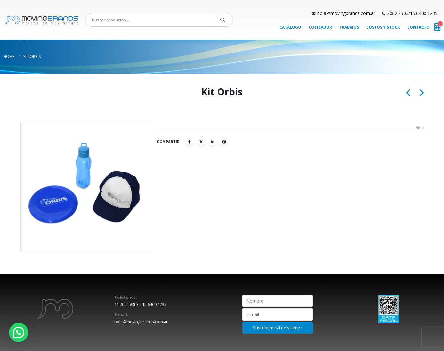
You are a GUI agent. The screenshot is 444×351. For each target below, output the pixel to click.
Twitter (201, 141)
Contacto (418, 27)
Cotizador (320, 27)
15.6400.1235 (424, 13)
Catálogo (290, 27)
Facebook (189, 141)
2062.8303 (397, 13)
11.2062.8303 (126, 304)
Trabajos (349, 27)
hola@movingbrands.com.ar (346, 13)
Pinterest (224, 141)
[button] (18, 332)
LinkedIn (212, 141)
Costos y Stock (383, 27)
